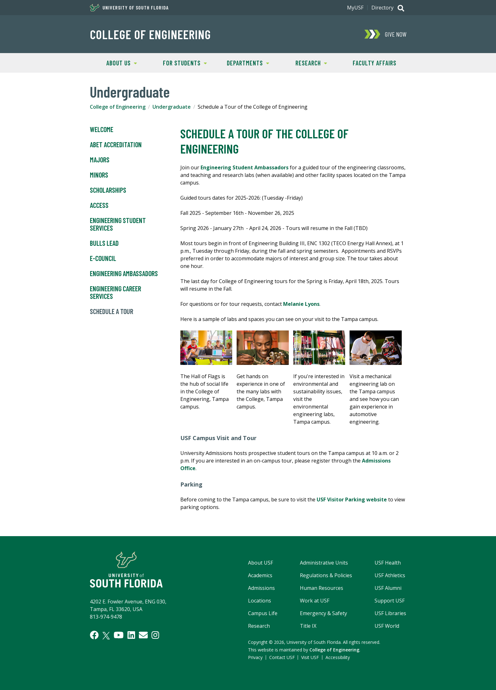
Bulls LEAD (104, 243)
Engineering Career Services (115, 292)
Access (99, 205)
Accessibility (338, 657)
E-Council (103, 258)
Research (303, 62)
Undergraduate (171, 106)
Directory (382, 7)
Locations (259, 600)
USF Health (388, 562)
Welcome (101, 129)
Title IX (308, 625)
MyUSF (355, 7)
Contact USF (282, 657)
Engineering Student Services (118, 224)
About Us (113, 62)
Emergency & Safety (323, 613)
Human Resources (321, 587)
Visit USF (310, 657)
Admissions (261, 587)
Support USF (390, 600)
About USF (260, 562)
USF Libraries (390, 613)
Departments (242, 62)
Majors (99, 160)
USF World (387, 625)
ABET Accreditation (116, 144)
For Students (180, 62)
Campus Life (262, 613)
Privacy (255, 657)
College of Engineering (150, 34)
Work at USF (314, 600)
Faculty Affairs (374, 63)
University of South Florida (129, 7)
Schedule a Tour (111, 311)
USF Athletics (390, 575)
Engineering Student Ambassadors (244, 167)
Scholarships (108, 190)
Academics (260, 575)
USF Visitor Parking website (352, 499)
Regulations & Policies (326, 575)
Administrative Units (324, 562)
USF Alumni (388, 587)
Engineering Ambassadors (124, 273)
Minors (99, 175)
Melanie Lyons (301, 303)
